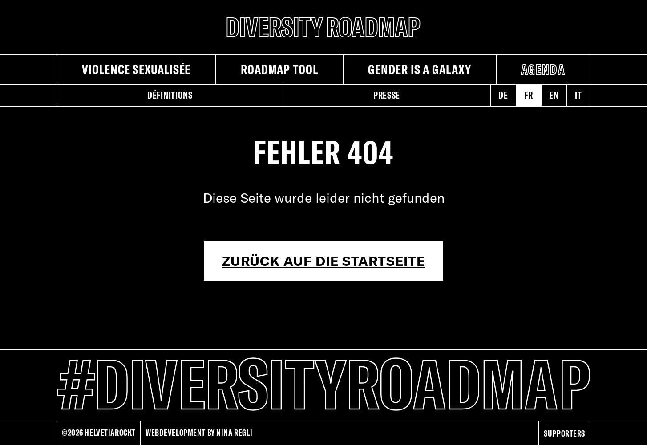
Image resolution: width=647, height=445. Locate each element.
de (503, 95)
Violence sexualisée (136, 69)
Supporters (564, 433)
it (578, 95)
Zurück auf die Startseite (323, 261)
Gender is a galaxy (419, 69)
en (553, 95)
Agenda (543, 69)
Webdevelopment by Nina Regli (199, 432)
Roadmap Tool (279, 69)
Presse (386, 95)
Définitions (170, 95)
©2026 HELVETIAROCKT (99, 432)
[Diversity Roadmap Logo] (323, 27)
